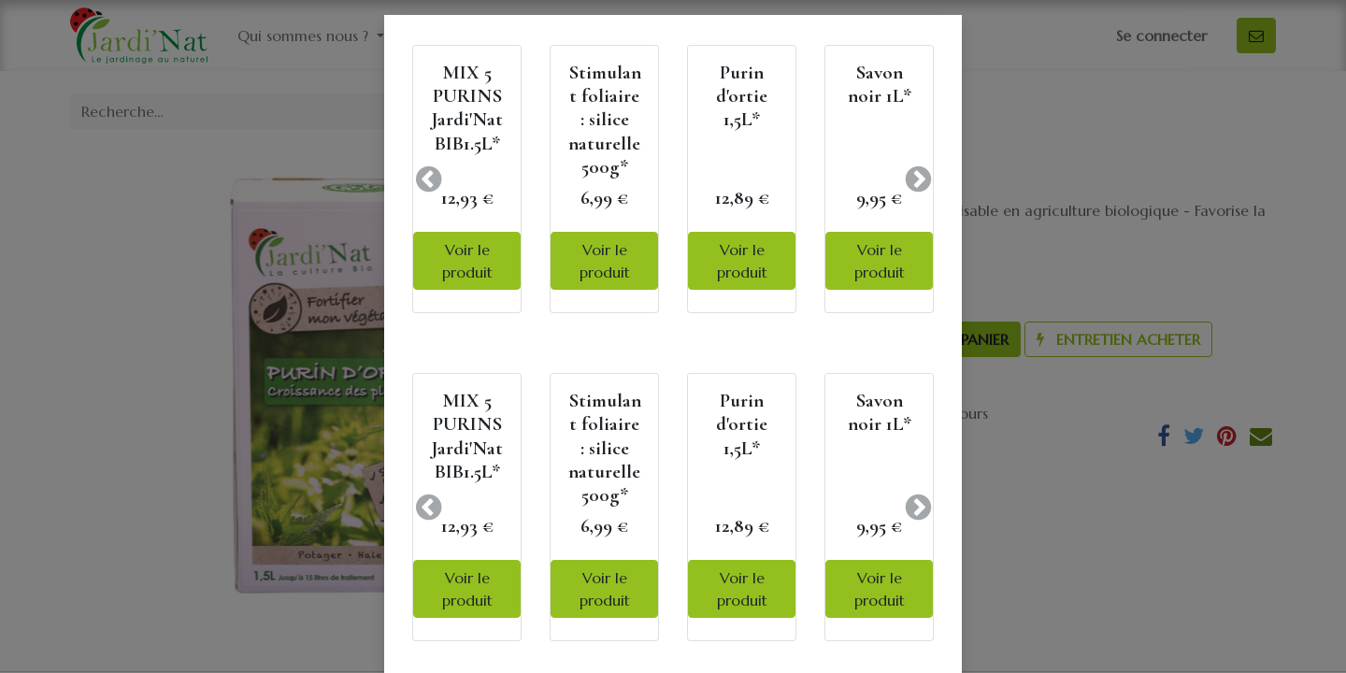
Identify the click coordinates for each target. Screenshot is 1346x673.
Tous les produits (744, 111)
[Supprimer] (705, 339)
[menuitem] (579, 35)
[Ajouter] (805, 339)
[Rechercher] (639, 111)
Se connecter (1161, 35)
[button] (926, 339)
